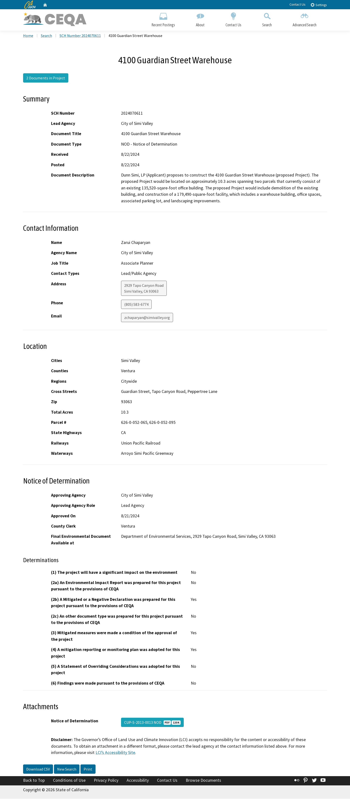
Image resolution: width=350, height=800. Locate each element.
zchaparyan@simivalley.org (147, 318)
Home (28, 36)
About (200, 18)
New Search (66, 770)
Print (88, 770)
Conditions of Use (69, 781)
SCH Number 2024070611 (80, 36)
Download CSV (38, 770)
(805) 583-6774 (136, 305)
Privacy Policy (106, 781)
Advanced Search (304, 18)
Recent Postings (163, 18)
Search (267, 18)
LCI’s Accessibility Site (115, 753)
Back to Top (34, 781)
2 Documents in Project (45, 79)
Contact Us (297, 4)
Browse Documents (203, 781)
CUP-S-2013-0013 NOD (152, 723)
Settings (318, 4)
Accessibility (138, 781)
